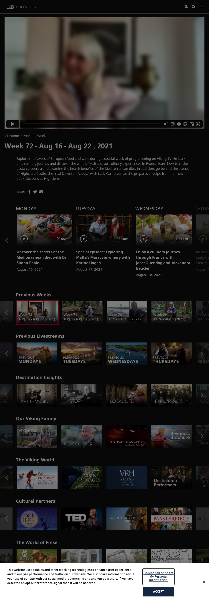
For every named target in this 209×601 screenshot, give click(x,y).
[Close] (204, 592)
